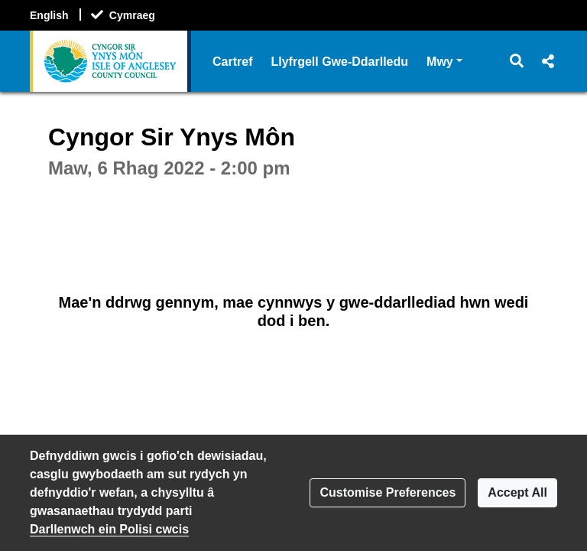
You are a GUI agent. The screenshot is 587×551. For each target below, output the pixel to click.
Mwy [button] (444, 60)
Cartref (232, 61)
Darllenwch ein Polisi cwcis (109, 529)
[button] (517, 61)
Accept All (517, 492)
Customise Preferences (387, 492)
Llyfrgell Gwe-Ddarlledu (339, 61)
